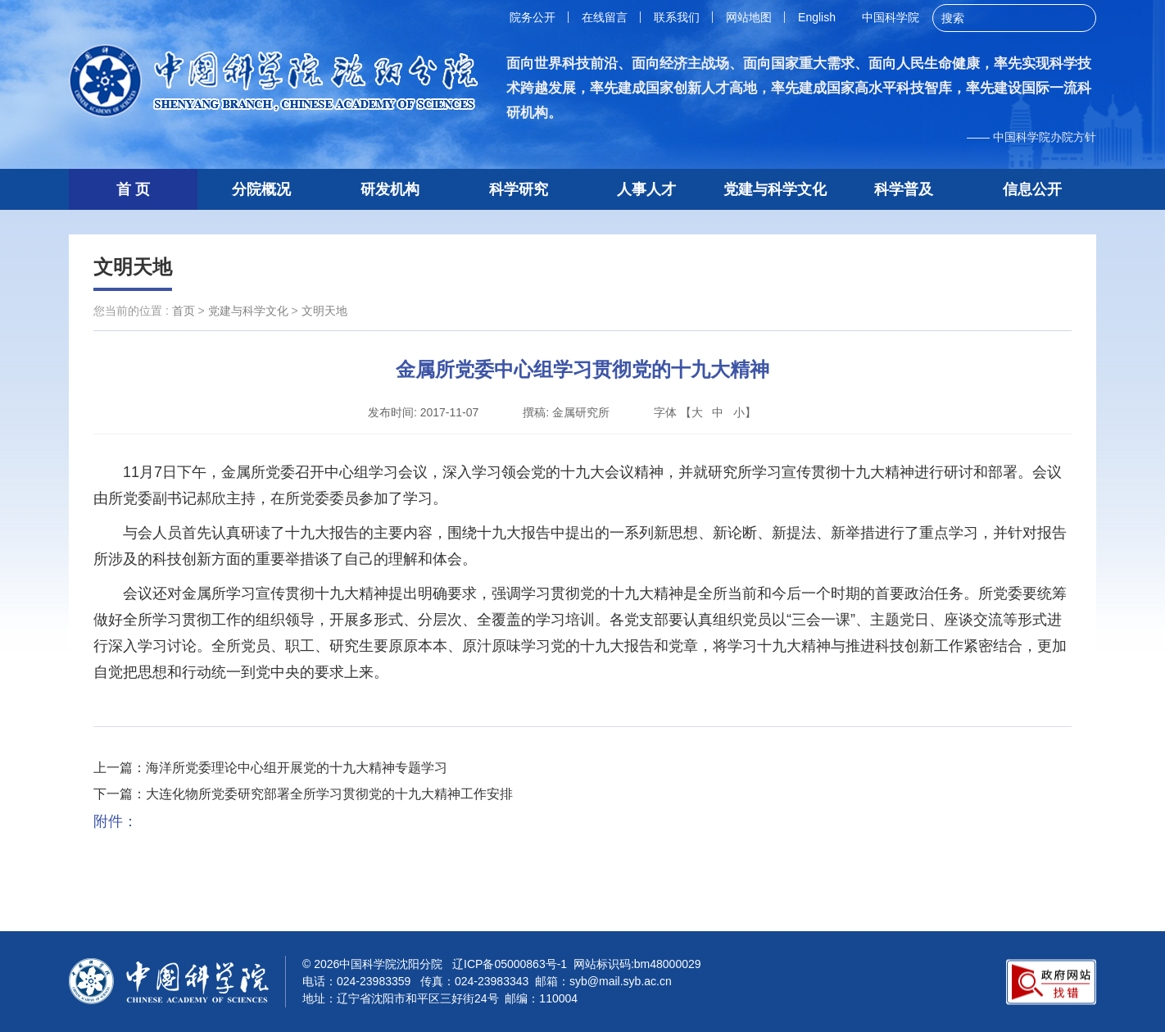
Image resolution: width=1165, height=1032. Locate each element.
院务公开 (532, 17)
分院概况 (261, 189)
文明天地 (132, 267)
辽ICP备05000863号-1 (509, 964)
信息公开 (1032, 189)
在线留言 (605, 17)
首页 (183, 310)
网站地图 (749, 17)
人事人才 (646, 189)
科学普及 (903, 189)
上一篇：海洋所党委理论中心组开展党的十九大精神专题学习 (270, 768)
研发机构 (389, 189)
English (817, 17)
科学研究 (518, 189)
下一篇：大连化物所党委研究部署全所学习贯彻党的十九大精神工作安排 (303, 794)
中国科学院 (890, 17)
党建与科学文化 (775, 189)
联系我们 (677, 17)
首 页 (133, 189)
